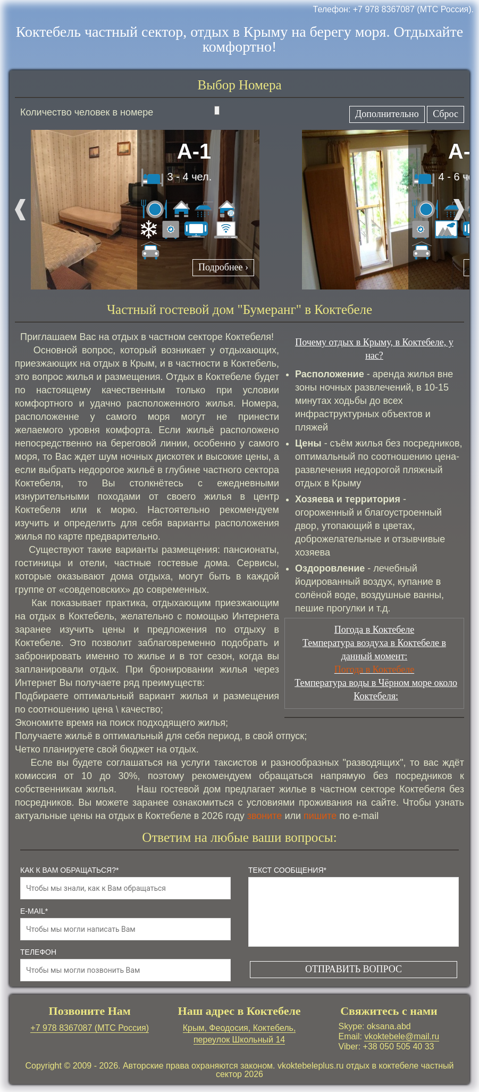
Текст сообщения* (287, 870)
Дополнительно (387, 114)
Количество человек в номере (120, 112)
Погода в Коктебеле (374, 669)
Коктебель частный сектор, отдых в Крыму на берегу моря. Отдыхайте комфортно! (240, 39)
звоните (264, 815)
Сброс (445, 114)
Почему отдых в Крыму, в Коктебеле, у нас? (374, 349)
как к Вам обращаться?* (69, 870)
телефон (38, 952)
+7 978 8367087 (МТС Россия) (89, 1027)
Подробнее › (223, 267)
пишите (320, 815)
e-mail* (34, 911)
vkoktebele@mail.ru (401, 1036)
